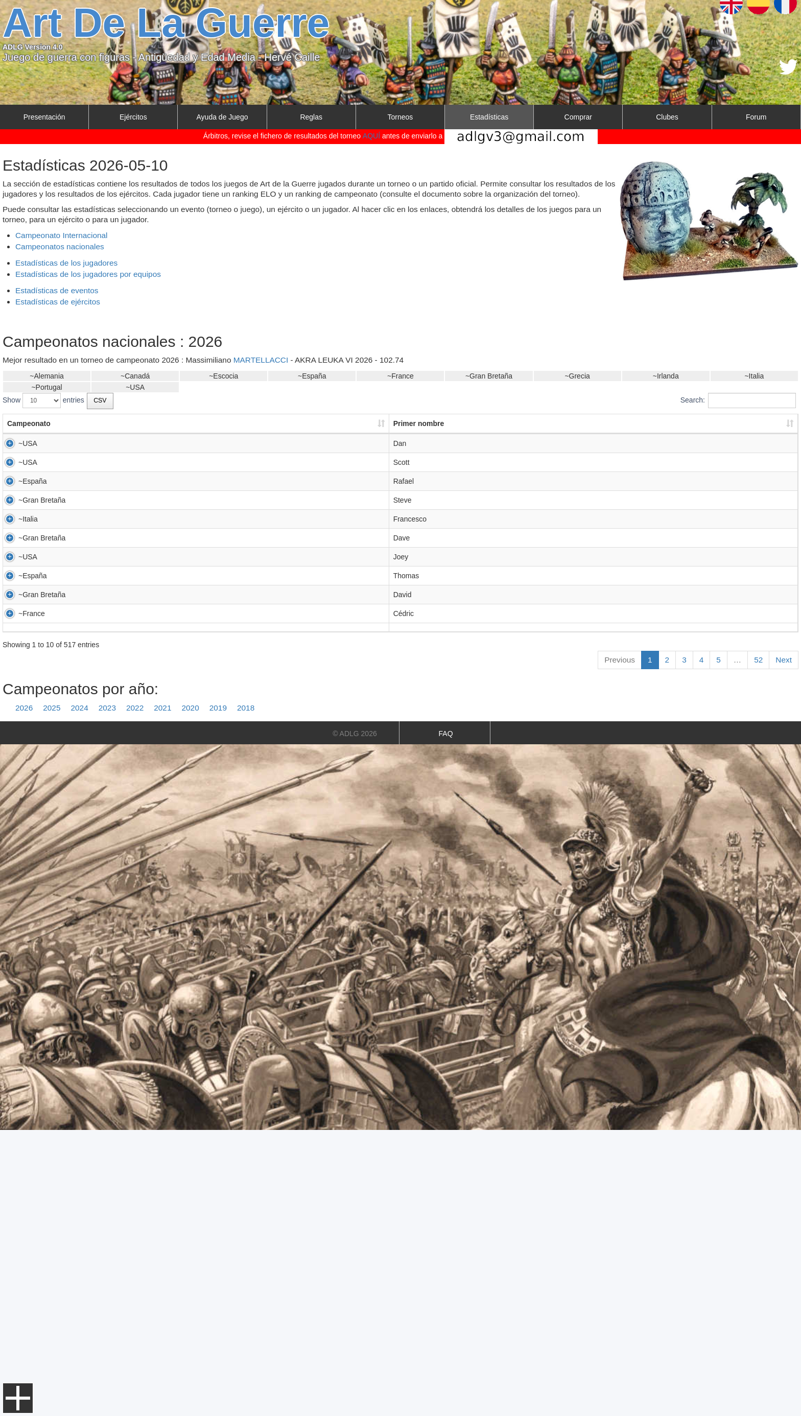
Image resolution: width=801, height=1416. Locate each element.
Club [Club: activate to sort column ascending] (255, 423)
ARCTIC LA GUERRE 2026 (608, 454)
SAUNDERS (187, 691)
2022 (135, 993)
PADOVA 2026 (587, 642)
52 (758, 945)
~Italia (754, 376)
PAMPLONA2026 (592, 553)
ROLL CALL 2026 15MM (603, 602)
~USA (135, 387)
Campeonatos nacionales (59, 246)
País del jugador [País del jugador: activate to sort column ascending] (395, 423)
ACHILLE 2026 (588, 889)
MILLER (180, 741)
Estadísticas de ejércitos (57, 301)
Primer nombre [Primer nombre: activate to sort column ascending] (108, 423)
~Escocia (223, 376)
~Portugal (46, 387)
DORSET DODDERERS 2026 (611, 711)
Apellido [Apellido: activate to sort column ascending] (181, 423)
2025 (51, 993)
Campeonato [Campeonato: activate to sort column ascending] (29, 423)
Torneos (400, 117)
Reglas (311, 117)
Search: (738, 400)
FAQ (446, 1020)
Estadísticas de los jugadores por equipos (88, 274)
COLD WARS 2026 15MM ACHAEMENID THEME (643, 474)
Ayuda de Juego (222, 117)
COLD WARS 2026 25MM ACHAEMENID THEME (643, 464)
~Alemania (47, 376)
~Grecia (577, 376)
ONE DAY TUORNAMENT (606, 652)
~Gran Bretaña (488, 376)
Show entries (43, 400)
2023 (107, 993)
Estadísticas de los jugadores (66, 262)
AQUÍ (371, 136)
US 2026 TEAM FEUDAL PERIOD (618, 493)
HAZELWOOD (190, 443)
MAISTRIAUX (189, 790)
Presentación (44, 117)
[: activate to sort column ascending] (652, 424)
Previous (619, 945)
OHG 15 (577, 879)
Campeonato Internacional (61, 235)
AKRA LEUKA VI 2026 (599, 542)
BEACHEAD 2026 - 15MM (606, 623)
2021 (162, 993)
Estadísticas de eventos (57, 290)
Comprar (578, 117)
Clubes (667, 117)
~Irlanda (666, 376)
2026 (24, 993)
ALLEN (178, 493)
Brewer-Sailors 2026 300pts (608, 524)
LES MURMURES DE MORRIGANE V (625, 899)
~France (400, 376)
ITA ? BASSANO (590, 672)
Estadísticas (489, 117)
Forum (756, 117)
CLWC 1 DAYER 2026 (599, 592)
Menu (18, 1398)
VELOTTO (183, 642)
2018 (245, 993)
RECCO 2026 (586, 662)
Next (783, 945)
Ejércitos (133, 117)
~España (312, 376)
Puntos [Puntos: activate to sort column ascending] (469, 423)
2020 (190, 993)
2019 (218, 993)
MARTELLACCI (260, 360)
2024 (79, 993)
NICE (175, 592)
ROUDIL (180, 879)
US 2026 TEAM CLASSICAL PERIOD (624, 443)
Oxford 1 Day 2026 (594, 612)
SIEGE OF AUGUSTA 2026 (607, 503)
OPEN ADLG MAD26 (598, 563)
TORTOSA (184, 542)
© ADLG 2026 (355, 1020)
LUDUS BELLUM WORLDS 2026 (617, 573)
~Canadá (135, 376)
